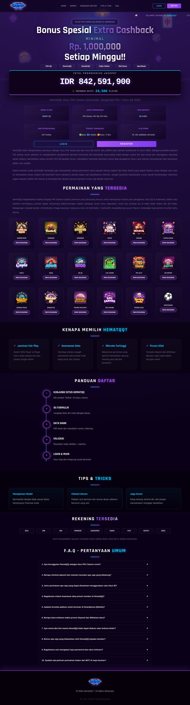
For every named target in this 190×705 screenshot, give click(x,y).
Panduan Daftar (88, 6)
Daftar (174, 6)
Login (159, 6)
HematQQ (17, 150)
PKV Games (57, 199)
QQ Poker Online (126, 170)
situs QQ (92, 179)
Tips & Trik (105, 6)
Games (73, 6)
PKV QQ (57, 159)
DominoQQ (93, 208)
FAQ (117, 6)
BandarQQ (98, 154)
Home (63, 6)
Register (126, 144)
